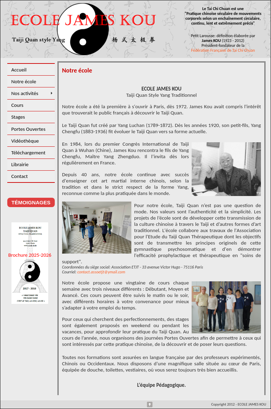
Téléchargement (28, 153)
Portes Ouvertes (28, 129)
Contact (19, 176)
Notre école (23, 81)
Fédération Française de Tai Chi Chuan (223, 50)
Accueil (18, 70)
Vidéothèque (25, 141)
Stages (18, 117)
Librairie (19, 164)
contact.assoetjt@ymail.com (101, 272)
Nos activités (24, 93)
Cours (17, 105)
